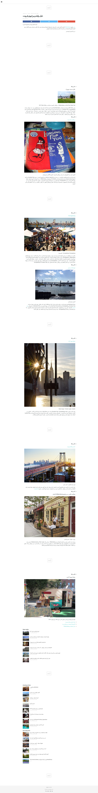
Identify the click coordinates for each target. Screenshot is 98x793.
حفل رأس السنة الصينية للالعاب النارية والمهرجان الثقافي (40, 658)
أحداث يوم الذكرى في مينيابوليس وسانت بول (38, 748)
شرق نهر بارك (71, 341)
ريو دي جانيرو (32, 703)
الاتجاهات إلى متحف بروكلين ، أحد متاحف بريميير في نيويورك (41, 647)
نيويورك (29, 13)
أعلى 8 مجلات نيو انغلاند (34, 697)
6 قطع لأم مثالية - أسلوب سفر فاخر (36, 743)
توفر (74, 27)
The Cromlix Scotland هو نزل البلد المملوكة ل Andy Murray (41, 759)
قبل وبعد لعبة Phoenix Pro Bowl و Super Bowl (38, 719)
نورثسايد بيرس (71, 267)
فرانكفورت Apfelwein (34, 687)
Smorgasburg (71, 215)
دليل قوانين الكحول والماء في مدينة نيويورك (38, 642)
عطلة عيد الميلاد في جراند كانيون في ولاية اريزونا (38, 732)
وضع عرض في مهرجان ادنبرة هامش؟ (36, 714)
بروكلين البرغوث (71, 119)
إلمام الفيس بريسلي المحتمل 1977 (36, 708)
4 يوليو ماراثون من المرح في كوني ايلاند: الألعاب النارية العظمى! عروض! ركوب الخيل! (45, 653)
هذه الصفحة (36, 488)
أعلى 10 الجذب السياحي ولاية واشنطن (37, 724)
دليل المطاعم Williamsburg (69, 626)
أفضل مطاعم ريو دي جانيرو (35, 692)
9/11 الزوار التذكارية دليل (34, 631)
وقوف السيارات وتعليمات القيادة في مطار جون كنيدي (39, 636)
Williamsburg (68, 27)
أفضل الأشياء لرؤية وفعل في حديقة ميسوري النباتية (39, 754)
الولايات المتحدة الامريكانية (34, 13)
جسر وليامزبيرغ (71, 446)
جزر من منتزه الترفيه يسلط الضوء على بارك (38, 737)
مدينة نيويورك (25, 13)
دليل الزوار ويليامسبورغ (70, 622)
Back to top (49, 787)
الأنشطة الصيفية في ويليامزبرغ (68, 624)
